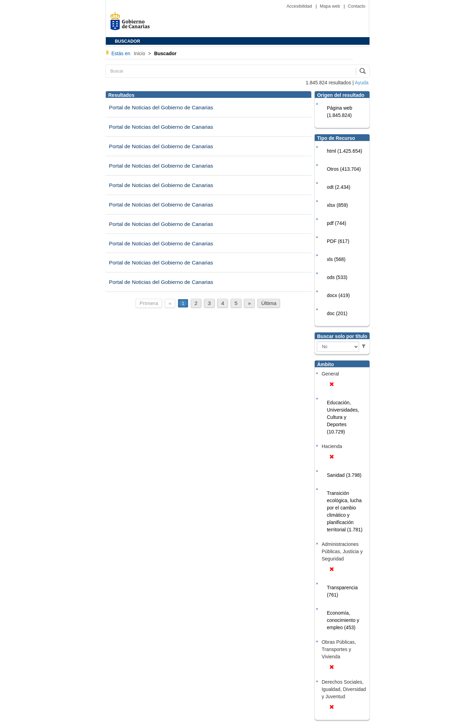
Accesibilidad (300, 6)
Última (269, 303)
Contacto (356, 6)
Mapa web (330, 6)
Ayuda (361, 82)
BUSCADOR (127, 41)
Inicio (140, 53)
